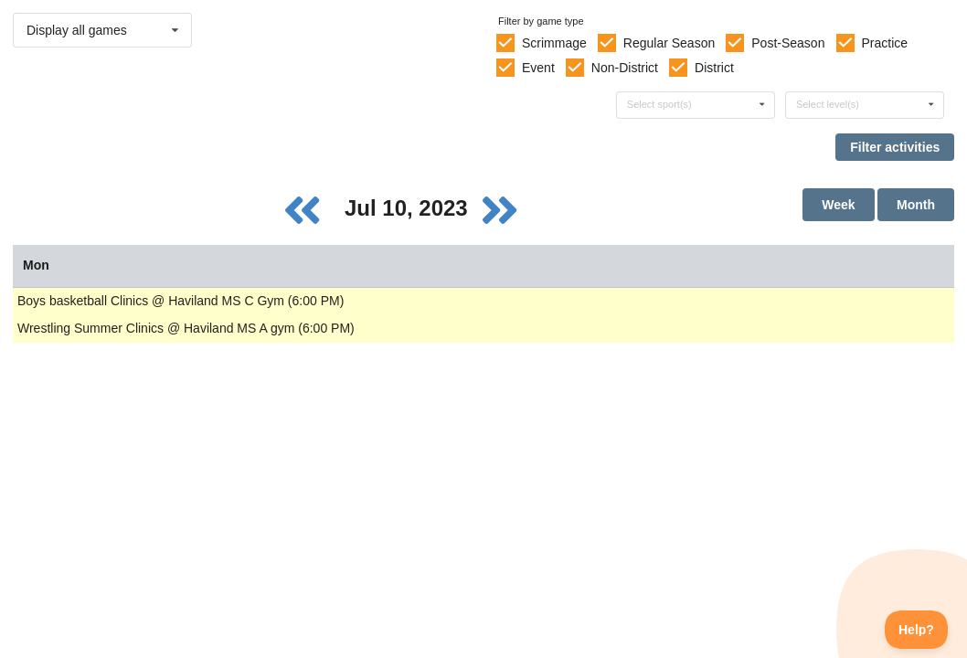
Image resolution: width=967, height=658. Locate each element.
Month (916, 204)
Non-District (624, 67)
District (714, 67)
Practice (885, 43)
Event (538, 67)
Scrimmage (554, 43)
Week (838, 204)
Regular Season (669, 43)
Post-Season (787, 43)
